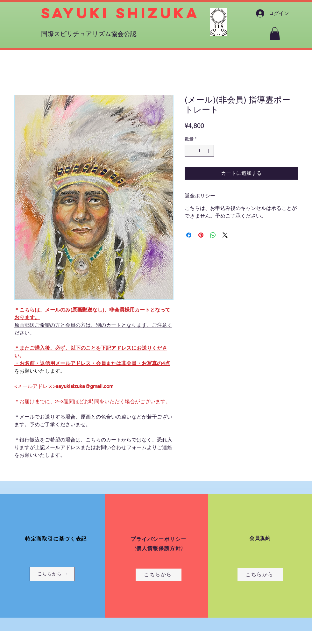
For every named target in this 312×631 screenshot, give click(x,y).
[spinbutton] (199, 150)
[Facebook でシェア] (189, 235)
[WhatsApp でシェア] (213, 235)
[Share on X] (225, 235)
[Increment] (209, 150)
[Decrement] (190, 150)
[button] (274, 33)
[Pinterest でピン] (201, 235)
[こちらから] (52, 574)
